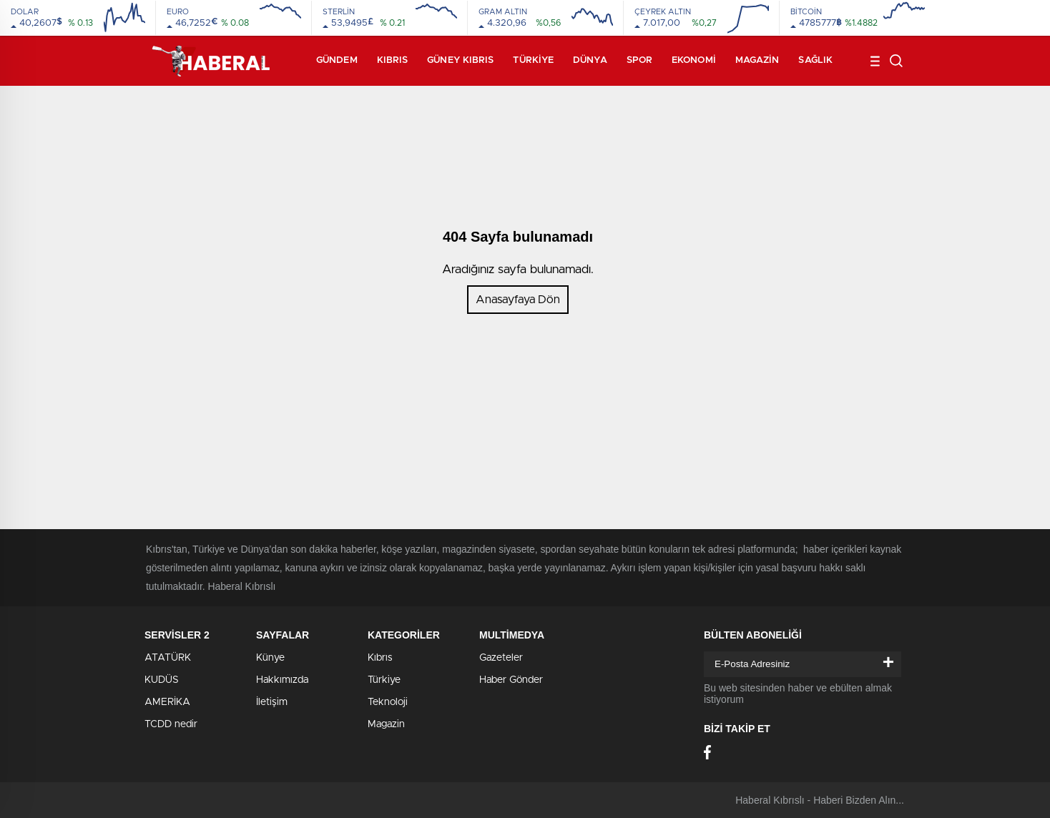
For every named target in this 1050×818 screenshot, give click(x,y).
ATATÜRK (167, 658)
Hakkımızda (282, 680)
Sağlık (815, 60)
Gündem (337, 60)
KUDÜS (161, 680)
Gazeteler (501, 658)
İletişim (272, 702)
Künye (270, 658)
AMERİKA (167, 702)
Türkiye (533, 60)
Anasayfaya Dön (518, 299)
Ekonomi (694, 60)
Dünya (590, 60)
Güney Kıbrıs (460, 60)
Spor (639, 60)
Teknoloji (388, 702)
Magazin (757, 60)
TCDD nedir (170, 724)
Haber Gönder (511, 680)
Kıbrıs (392, 60)
